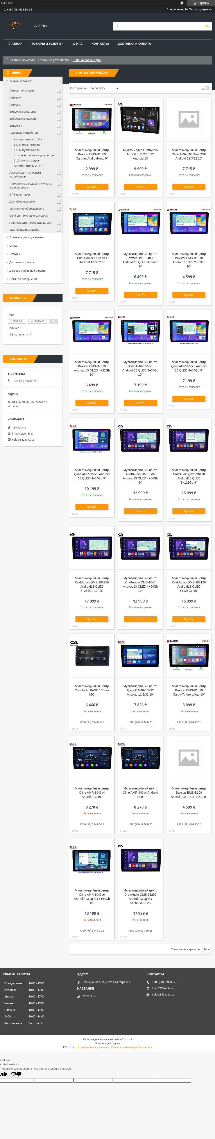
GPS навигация (19, 194)
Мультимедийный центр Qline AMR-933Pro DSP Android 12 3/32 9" (92, 258)
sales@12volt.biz (23, 439)
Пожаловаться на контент (94, 1047)
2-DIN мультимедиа (26, 150)
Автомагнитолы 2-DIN (28, 165)
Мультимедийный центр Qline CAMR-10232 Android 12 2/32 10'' (140, 690)
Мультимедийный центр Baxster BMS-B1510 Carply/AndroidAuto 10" (189, 690)
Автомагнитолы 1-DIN (28, 139)
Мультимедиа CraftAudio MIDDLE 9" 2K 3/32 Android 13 (140, 154)
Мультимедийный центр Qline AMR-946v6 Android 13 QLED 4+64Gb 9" (91, 474)
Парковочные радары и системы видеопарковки (31, 185)
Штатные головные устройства (34, 155)
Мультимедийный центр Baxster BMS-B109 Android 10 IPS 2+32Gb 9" (189, 792)
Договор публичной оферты (27, 270)
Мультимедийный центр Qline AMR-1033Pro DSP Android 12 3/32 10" (189, 154)
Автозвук (15, 97)
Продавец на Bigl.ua (107, 1043)
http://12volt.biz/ (22, 433)
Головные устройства (54, 60)
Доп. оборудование (22, 201)
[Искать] (207, 26)
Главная (15, 43)
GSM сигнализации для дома (28, 215)
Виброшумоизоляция (23, 118)
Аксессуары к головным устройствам (25, 174)
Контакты (100, 43)
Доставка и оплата (134, 43)
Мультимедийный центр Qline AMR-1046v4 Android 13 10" (92, 792)
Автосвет (15, 104)
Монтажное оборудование (26, 208)
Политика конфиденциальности (132, 1047)
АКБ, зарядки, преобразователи (30, 222)
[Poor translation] (16, 1074)
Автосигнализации (21, 90)
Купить (92, 186)
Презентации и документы (26, 237)
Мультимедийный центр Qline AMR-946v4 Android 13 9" (140, 792)
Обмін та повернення (23, 279)
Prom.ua (127, 1039)
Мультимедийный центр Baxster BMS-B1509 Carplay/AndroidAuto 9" (92, 154)
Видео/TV (15, 125)
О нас (78, 43)
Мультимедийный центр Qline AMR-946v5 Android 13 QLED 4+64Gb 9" (189, 366)
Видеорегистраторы (22, 111)
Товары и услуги (46, 43)
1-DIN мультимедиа (26, 144)
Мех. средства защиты (24, 229)
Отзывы (14, 254)
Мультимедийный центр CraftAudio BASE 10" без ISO (92, 690)
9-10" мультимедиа (26, 160)
